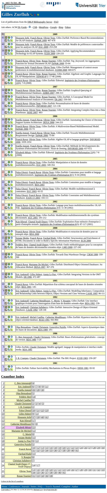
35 (51, 450)
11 (46, 386)
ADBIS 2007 (48, 93)
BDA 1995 (26, 287)
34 (47, 450)
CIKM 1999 (92, 254)
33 (42, 450)
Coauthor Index (12, 376)
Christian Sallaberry (39, 307)
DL (19, 27)
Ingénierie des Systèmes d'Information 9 (53, 175)
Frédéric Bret (22, 244)
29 (98, 448)
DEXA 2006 (48, 122)
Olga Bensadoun (23, 327)
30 (42, 390)
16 (3, 434)
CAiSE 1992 (31, 310)
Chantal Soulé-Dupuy (38, 221)
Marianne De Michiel (38, 264)
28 (38, 390)
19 (3, 444)
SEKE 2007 (32, 112)
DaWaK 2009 (40, 40)
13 (3, 424)
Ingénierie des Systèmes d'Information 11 (73, 152)
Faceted (56, 486)
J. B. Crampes (22, 358)
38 (64, 450)
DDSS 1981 (83, 368)
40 (42, 417)
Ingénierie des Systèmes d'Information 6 (58, 224)
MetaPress (43, 27)
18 (3, 441)
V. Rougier (65, 301)
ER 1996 (28, 277)
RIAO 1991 (44, 320)
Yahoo (68, 27)
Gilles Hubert (36, 274)
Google (53, 27)
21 (38, 410)
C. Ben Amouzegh (24, 337)
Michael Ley (38, 489)
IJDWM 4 (40, 76)
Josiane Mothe (22, 238)
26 (34, 390)
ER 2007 (58, 99)
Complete (65, 486)
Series (33, 486)
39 (38, 417)
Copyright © (6, 489)
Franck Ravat (36, 38)
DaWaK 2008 (58, 63)
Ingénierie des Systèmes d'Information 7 (39, 208)
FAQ (56, 22)
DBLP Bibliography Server (39, 22)
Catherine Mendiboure (40, 301)
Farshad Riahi (49, 238)
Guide (24, 27)
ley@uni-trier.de (50, 489)
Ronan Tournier (49, 61)
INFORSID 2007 (44, 106)
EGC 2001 (33, 218)
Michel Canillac (37, 317)
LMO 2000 (67, 247)
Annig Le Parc (49, 274)
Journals (25, 486)
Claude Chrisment (40, 327)
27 (90, 448)
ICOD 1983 (82, 358)
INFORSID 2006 (75, 148)
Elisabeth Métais (23, 152)
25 (34, 427)
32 (38, 450)
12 (3, 420)
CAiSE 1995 (91, 293)
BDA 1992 (90, 303)
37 (34, 417)
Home (4, 486)
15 (3, 431)
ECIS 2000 (86, 240)
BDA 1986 (31, 339)
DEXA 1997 (39, 267)
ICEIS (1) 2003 (33, 198)
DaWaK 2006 (22, 129)
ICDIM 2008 (61, 70)
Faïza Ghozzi (22, 172)
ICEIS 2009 (49, 53)
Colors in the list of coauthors (12, 481)
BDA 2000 (34, 234)
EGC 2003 (31, 191)
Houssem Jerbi (22, 38)
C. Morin (55, 301)
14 (34, 397)
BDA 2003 (39, 185)
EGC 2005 (41, 165)
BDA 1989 (43, 330)
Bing (61, 27)
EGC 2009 (43, 47)
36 (55, 450)
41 (47, 417)
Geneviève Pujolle (57, 327)
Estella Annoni (22, 120)
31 (34, 450)
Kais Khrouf (21, 221)
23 (47, 410)
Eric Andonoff (22, 274)
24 (81, 448)
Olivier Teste (49, 38)
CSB (35, 27)
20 (34, 410)
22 (42, 410)
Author (75, 486)
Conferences (14, 486)
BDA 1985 (27, 349)
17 (34, 420)
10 (3, 414)
